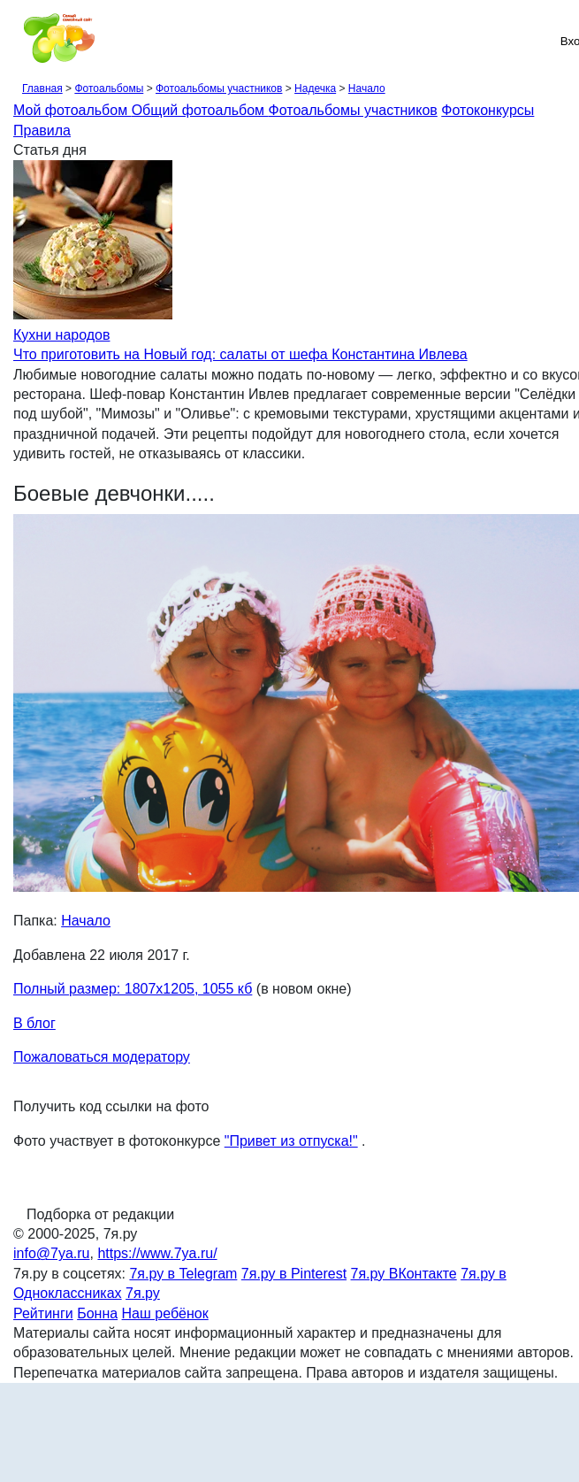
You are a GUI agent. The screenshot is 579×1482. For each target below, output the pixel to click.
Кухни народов (61, 334)
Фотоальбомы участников (219, 88)
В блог (34, 1023)
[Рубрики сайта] (18, 40)
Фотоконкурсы (487, 110)
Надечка (315, 88)
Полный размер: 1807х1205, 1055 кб (132, 988)
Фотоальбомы (108, 88)
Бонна (97, 1313)
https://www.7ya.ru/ (157, 1253)
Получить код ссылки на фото (111, 1106)
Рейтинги (43, 1313)
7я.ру (143, 1293)
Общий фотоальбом (200, 110)
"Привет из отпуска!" (291, 1140)
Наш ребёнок (165, 1313)
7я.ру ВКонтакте (404, 1273)
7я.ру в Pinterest (294, 1273)
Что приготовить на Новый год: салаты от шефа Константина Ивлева (240, 354)
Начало (366, 88)
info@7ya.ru (51, 1253)
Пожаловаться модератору (101, 1056)
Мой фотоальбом (72, 110)
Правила (42, 130)
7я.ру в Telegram (183, 1273)
